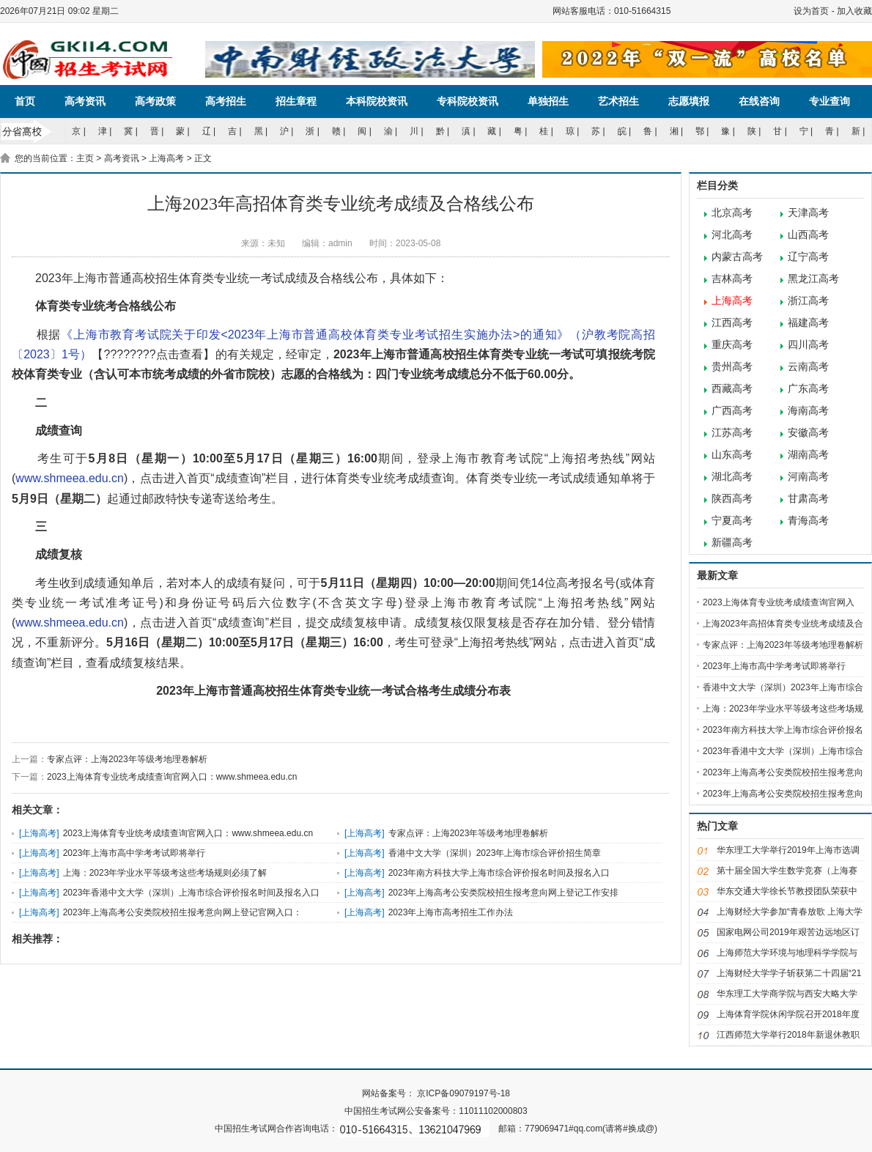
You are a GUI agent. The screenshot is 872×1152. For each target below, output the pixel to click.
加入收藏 (854, 11)
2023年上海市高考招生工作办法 (451, 912)
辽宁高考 (808, 256)
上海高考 (166, 158)
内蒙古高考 (737, 256)
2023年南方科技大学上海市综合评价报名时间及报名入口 (499, 873)
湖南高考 (808, 454)
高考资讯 (85, 101)
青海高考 (808, 520)
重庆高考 (732, 344)
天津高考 (808, 212)
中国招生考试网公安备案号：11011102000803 (435, 1111)
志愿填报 (688, 101)
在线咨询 (759, 101)
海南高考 (808, 410)
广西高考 (732, 410)
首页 (25, 101)
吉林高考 (732, 278)
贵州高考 (732, 366)
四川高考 (808, 344)
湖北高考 (732, 476)
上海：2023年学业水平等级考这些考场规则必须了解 (165, 873)
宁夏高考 (732, 520)
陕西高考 (732, 498)
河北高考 (732, 234)
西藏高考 (732, 388)
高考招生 (225, 101)
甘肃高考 (808, 498)
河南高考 (808, 476)
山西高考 (808, 234)
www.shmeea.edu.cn (69, 478)
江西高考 (732, 322)
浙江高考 (808, 300)
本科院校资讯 (376, 101)
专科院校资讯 (467, 101)
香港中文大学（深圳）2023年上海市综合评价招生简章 (495, 853)
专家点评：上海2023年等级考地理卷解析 (127, 759)
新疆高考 (732, 542)
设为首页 (811, 11)
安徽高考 (808, 432)
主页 (85, 158)
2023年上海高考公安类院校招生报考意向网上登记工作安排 (503, 892)
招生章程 (296, 101)
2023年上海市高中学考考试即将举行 (134, 853)
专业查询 (829, 101)
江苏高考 (732, 432)
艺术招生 (618, 101)
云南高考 (808, 366)
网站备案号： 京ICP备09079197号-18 (436, 1093)
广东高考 (808, 388)
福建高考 (808, 322)
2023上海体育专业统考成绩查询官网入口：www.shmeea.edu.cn (172, 777)
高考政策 (155, 101)
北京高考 (732, 212)
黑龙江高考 (813, 278)
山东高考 (732, 454)
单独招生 (548, 101)
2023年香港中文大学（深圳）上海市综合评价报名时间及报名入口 (191, 892)
